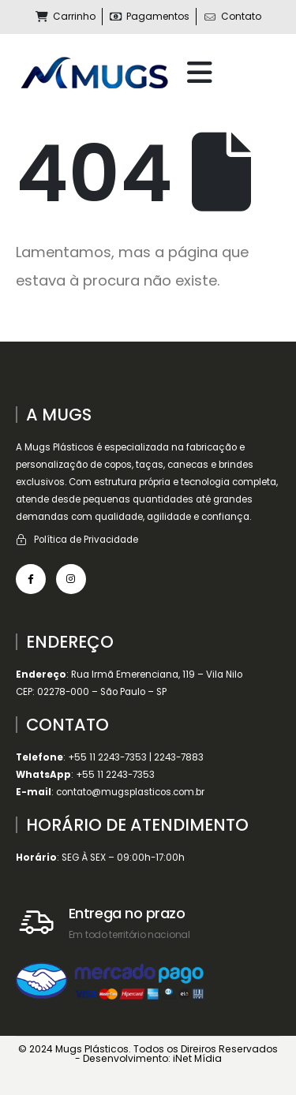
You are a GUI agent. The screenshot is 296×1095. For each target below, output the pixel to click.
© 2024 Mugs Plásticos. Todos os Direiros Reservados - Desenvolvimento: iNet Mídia (148, 1053)
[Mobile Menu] (199, 72)
